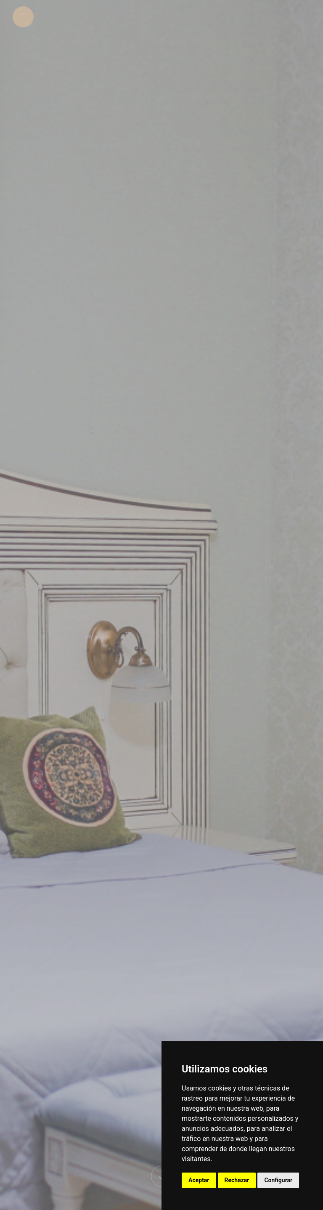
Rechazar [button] (237, 1180)
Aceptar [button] (198, 1180)
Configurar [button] (278, 1180)
